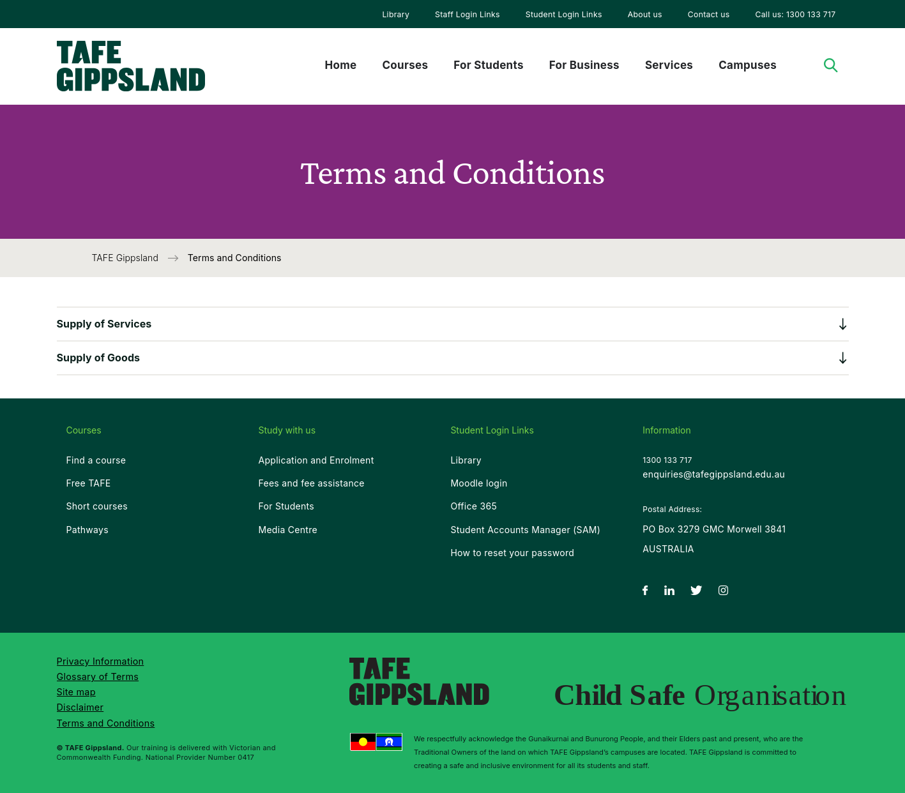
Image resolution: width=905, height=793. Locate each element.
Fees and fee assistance (311, 483)
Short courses (97, 506)
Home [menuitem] (341, 65)
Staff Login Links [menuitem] (467, 14)
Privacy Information (100, 661)
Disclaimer (80, 707)
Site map (76, 691)
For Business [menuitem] (584, 65)
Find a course (96, 460)
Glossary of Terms (98, 676)
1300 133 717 (667, 460)
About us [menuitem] (645, 14)
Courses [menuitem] (405, 65)
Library (395, 14)
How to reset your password (512, 552)
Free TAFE (88, 483)
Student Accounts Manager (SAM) (525, 529)
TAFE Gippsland (126, 257)
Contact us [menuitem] (709, 14)
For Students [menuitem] (488, 65)
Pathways (87, 529)
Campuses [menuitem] (748, 65)
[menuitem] (395, 14)
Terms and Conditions (106, 723)
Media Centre (287, 529)
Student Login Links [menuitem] (564, 14)
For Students (286, 506)
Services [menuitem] (669, 65)
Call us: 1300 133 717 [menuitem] (795, 14)
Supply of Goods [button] (99, 357)
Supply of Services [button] (104, 323)
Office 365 (473, 506)
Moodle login (478, 483)
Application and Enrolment (316, 460)
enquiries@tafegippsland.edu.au (714, 474)
